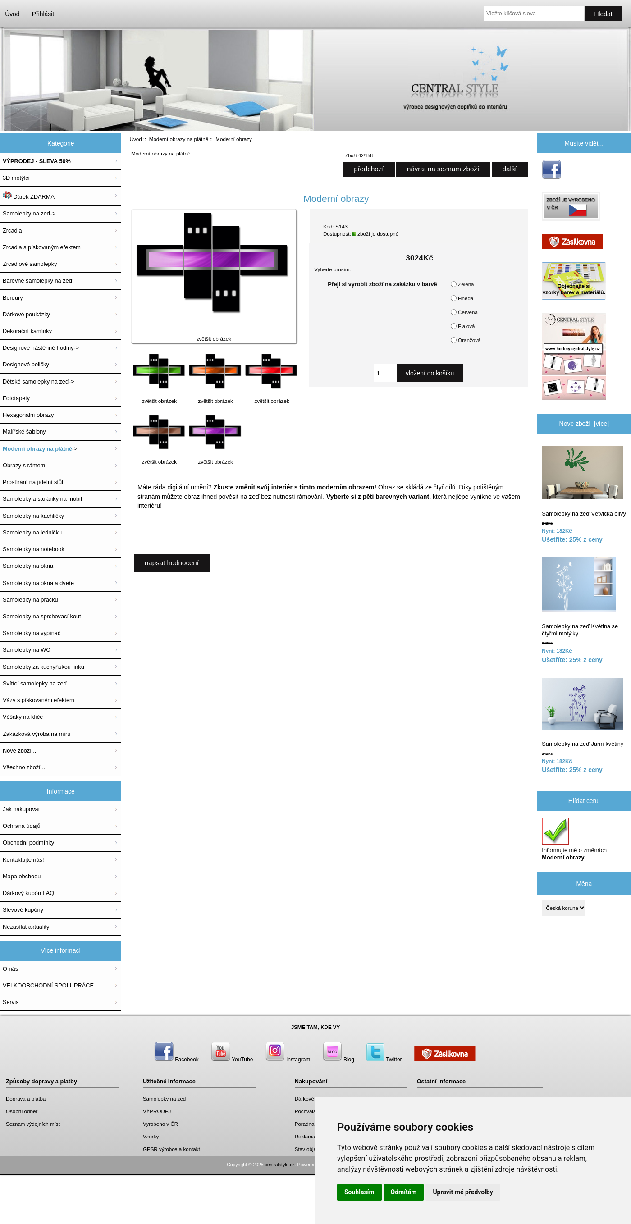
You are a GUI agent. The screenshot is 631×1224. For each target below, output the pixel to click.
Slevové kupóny (23, 909)
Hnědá (465, 298)
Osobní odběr (21, 1111)
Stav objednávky (314, 1149)
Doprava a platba (26, 1098)
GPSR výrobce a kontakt (171, 1149)
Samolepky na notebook (33, 549)
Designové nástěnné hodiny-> (41, 347)
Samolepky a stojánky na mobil (42, 498)
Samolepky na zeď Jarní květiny (582, 712)
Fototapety (16, 398)
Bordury (13, 297)
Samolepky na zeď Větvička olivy (584, 481)
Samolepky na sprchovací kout (42, 616)
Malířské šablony (24, 431)
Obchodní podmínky (28, 842)
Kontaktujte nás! (23, 859)
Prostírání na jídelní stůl (33, 482)
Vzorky (151, 1136)
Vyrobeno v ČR (160, 1124)
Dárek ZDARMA (29, 195)
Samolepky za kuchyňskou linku (43, 666)
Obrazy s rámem (24, 465)
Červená (468, 312)
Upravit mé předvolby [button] (463, 1192)
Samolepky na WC (26, 649)
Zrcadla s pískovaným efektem (42, 247)
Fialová (466, 326)
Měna (584, 883)
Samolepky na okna (28, 565)
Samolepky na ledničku (32, 532)
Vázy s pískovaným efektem (38, 700)
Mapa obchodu (22, 876)
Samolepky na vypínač (31, 633)
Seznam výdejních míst (33, 1124)
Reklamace (308, 1136)
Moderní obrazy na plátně (178, 139)
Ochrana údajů (22, 825)
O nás (10, 968)
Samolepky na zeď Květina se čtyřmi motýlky (580, 597)
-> (40, 448)
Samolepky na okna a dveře (38, 583)
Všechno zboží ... (25, 767)
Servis (10, 1002)
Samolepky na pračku (30, 599)
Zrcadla (12, 230)
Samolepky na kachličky (33, 515)
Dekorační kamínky (27, 331)
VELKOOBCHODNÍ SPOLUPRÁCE (48, 985)
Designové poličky (26, 364)
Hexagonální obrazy (28, 414)
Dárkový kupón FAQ (28, 893)
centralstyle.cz (280, 1164)
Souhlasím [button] (359, 1192)
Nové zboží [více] (584, 423)
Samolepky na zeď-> (29, 213)
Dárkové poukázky (26, 314)
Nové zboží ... (20, 750)
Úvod (12, 14)
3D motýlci (16, 177)
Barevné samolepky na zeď (38, 280)
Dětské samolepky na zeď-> (38, 381)
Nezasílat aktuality (26, 926)
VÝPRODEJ (157, 1111)
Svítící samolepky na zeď (35, 683)
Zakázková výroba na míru (36, 734)
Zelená (466, 284)
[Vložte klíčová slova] (534, 13)
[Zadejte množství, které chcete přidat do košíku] (385, 373)
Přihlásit (43, 14)
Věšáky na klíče (23, 716)
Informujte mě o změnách (574, 839)
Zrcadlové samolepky (30, 263)
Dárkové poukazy (315, 1098)
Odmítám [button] (404, 1192)
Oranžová (469, 340)
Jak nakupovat (21, 809)
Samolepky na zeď (164, 1098)
